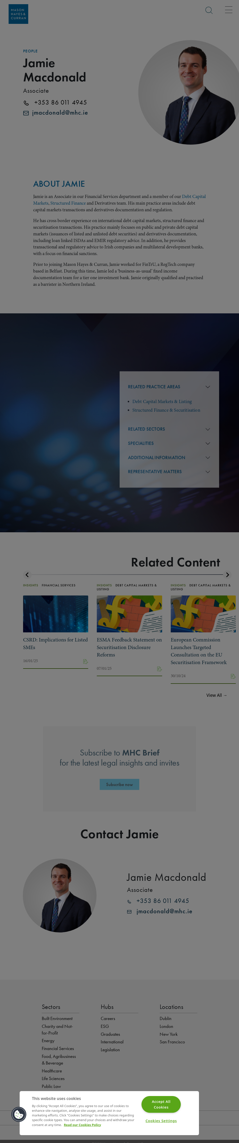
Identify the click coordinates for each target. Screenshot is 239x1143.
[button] (19, 1114)
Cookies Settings (161, 1120)
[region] (109, 1113)
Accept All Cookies (161, 1104)
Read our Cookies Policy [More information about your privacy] (82, 1125)
